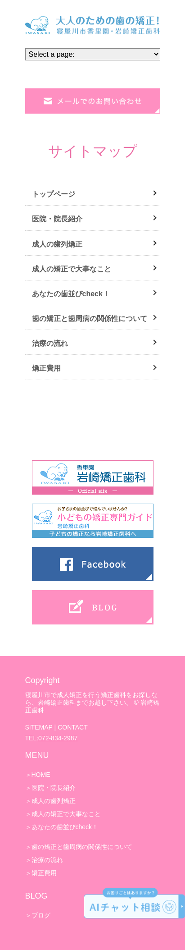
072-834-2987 (57, 738)
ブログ (41, 915)
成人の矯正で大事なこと (71, 269)
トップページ (53, 194)
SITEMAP (39, 727)
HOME (41, 774)
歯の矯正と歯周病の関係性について (89, 318)
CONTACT (73, 727)
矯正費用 (46, 368)
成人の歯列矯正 (57, 244)
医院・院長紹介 (57, 219)
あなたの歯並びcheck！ (71, 294)
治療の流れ (50, 343)
